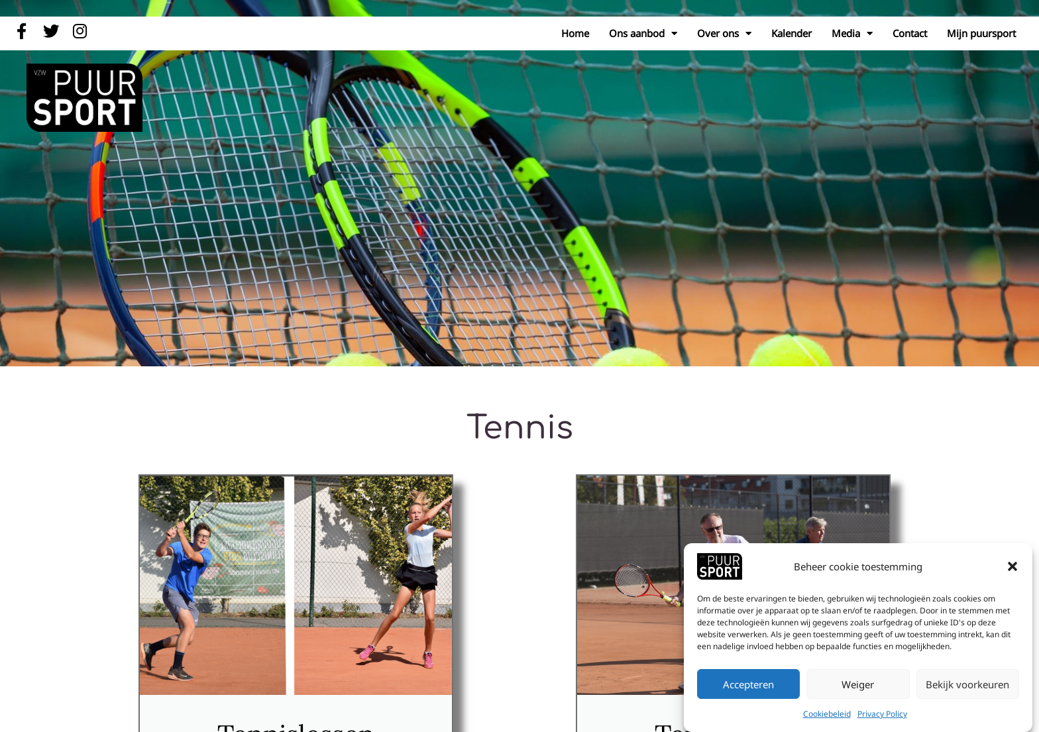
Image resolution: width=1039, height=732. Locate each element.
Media (852, 33)
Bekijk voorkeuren (967, 684)
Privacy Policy (882, 713)
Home (575, 33)
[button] (1012, 566)
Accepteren (748, 684)
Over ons (724, 33)
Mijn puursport (981, 33)
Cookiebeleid (827, 713)
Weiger (858, 684)
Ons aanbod (643, 33)
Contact (910, 33)
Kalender (791, 33)
